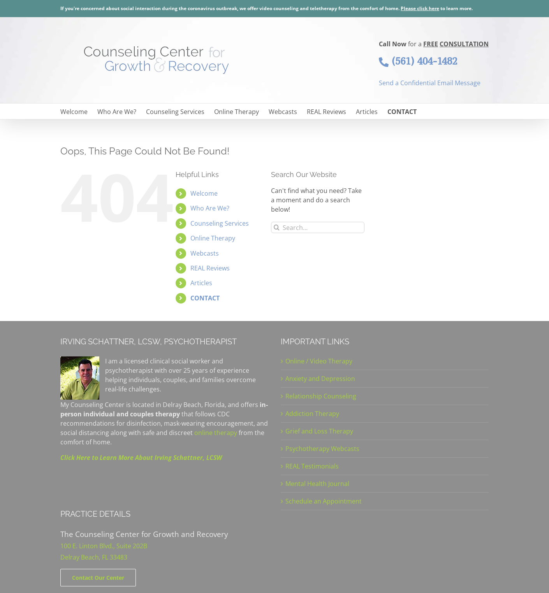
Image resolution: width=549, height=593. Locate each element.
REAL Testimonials (312, 466)
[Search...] (317, 227)
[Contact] (98, 577)
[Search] (276, 227)
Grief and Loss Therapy (319, 431)
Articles (201, 283)
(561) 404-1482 (418, 61)
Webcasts (204, 253)
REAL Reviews (210, 268)
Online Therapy (212, 238)
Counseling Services (219, 223)
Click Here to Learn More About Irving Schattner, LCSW (141, 457)
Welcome (204, 193)
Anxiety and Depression (320, 378)
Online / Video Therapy (318, 361)
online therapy (215, 432)
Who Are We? (209, 208)
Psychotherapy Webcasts (322, 448)
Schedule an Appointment (323, 501)
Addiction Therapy (312, 413)
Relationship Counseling (320, 396)
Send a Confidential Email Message (429, 83)
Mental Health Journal (317, 483)
